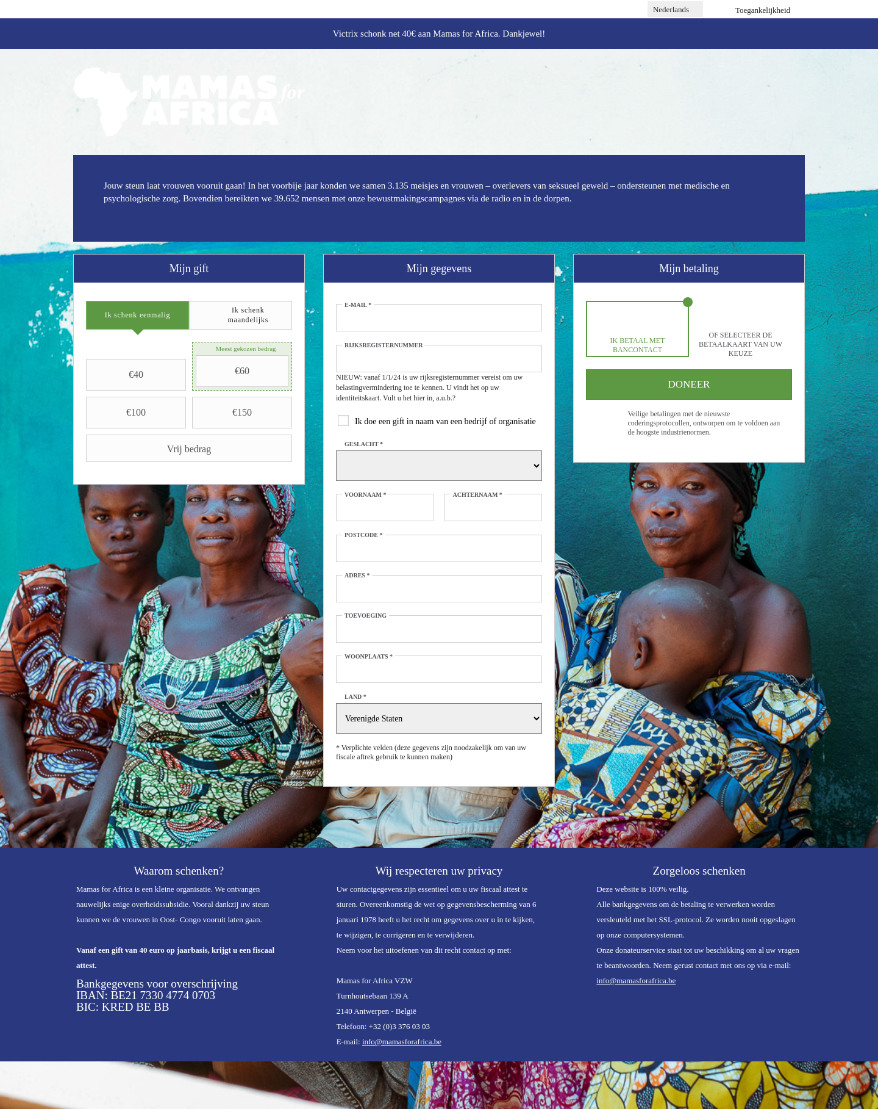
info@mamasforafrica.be (401, 1041)
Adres (356, 575)
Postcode (363, 535)
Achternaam (477, 494)
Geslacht (363, 444)
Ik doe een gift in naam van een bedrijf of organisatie (445, 421)
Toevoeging (365, 615)
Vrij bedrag (150, 448)
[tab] (137, 315)
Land (355, 696)
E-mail (357, 305)
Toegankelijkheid (762, 10)
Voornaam (365, 494)
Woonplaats (368, 656)
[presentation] (137, 315)
